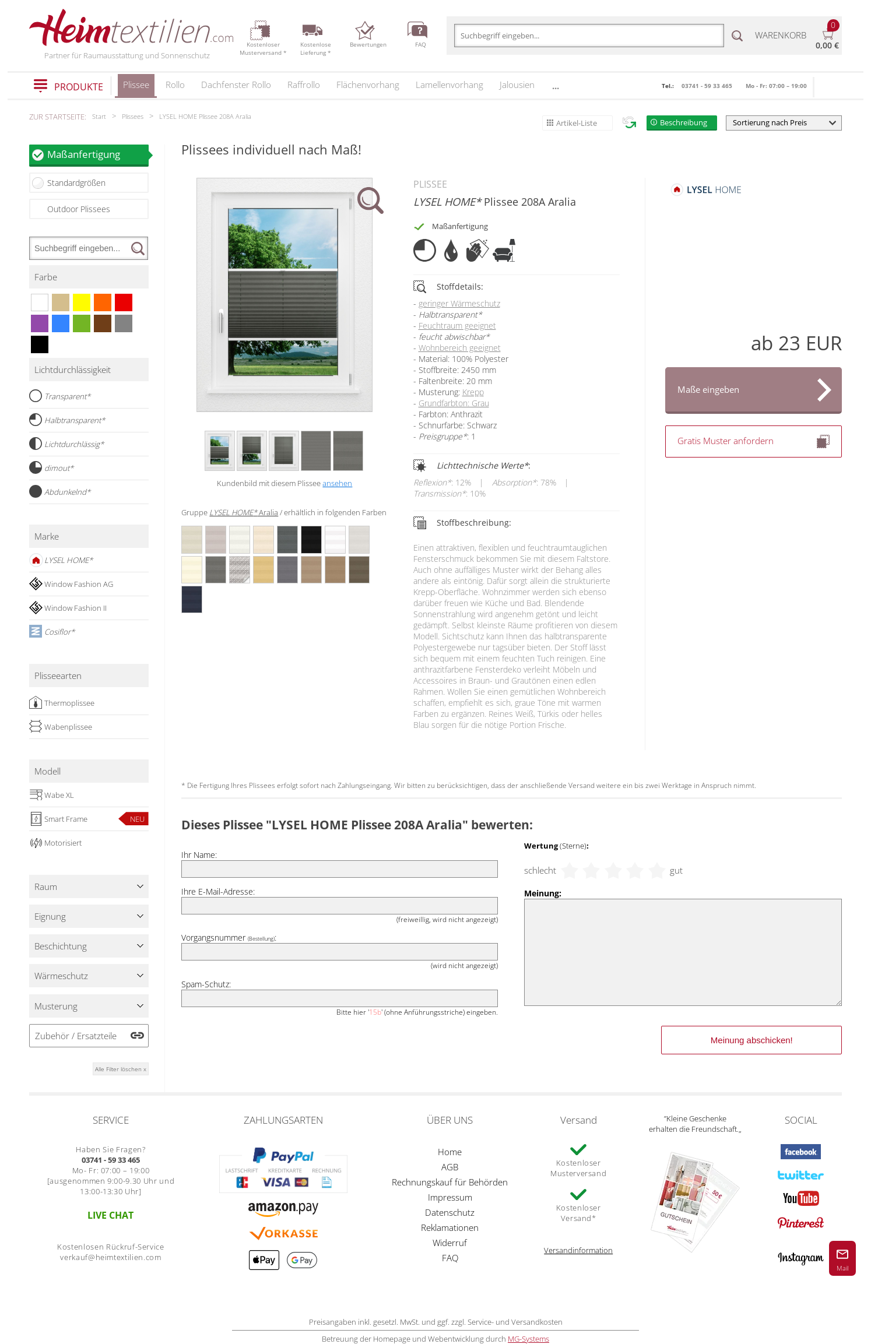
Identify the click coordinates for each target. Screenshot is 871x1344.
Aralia (243, 512)
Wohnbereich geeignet (460, 347)
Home (450, 1151)
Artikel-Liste (576, 123)
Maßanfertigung (98, 154)
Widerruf (450, 1242)
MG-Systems (528, 1339)
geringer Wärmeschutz (459, 303)
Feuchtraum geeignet (457, 325)
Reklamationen (450, 1227)
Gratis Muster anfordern (753, 441)
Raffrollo (303, 84)
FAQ (450, 1258)
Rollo (175, 84)
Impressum (450, 1197)
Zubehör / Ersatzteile (76, 1036)
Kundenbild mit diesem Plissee (284, 483)
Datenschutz (450, 1212)
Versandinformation (578, 1250)
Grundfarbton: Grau (454, 403)
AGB (449, 1167)
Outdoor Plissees (78, 208)
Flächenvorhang (367, 84)
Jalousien (517, 84)
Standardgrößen (76, 182)
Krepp (473, 391)
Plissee (136, 88)
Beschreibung (683, 122)
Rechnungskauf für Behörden (450, 1182)
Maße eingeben (708, 389)
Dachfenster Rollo (236, 84)
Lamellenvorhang (449, 84)
